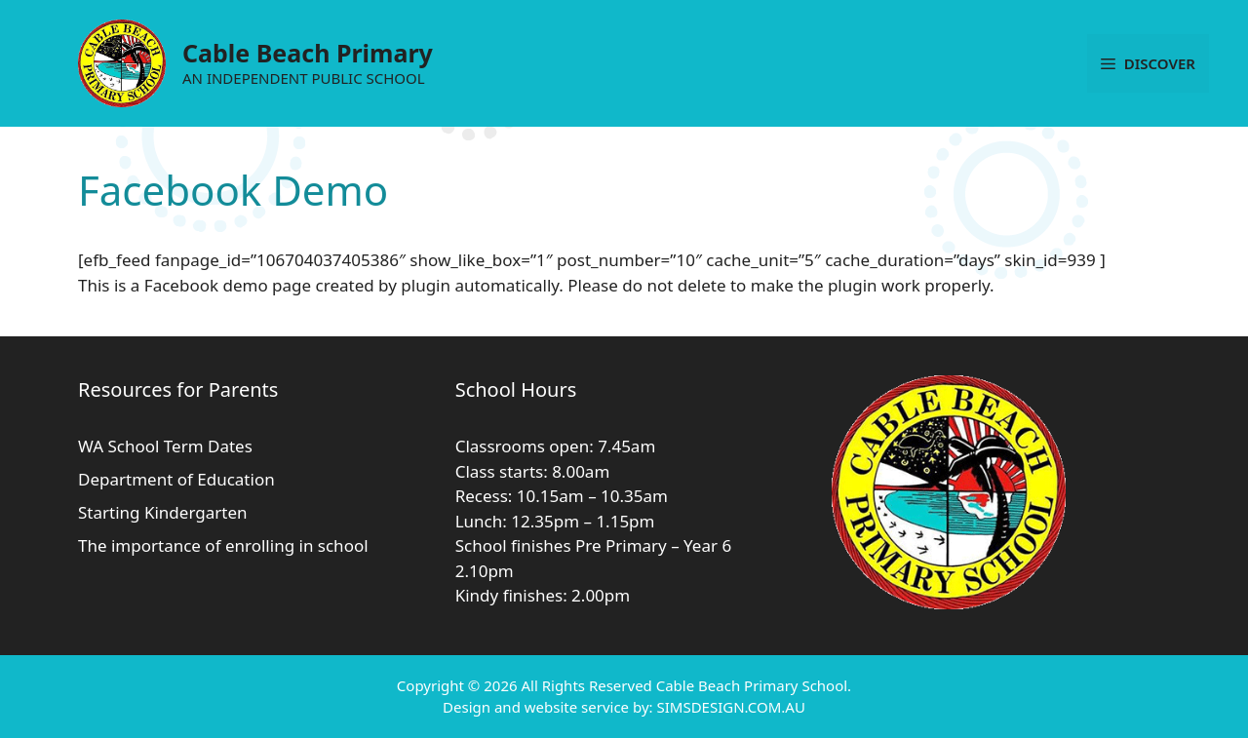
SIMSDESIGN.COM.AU (730, 707)
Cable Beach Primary (307, 52)
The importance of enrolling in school (223, 545)
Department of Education (176, 479)
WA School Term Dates (165, 446)
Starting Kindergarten (163, 512)
